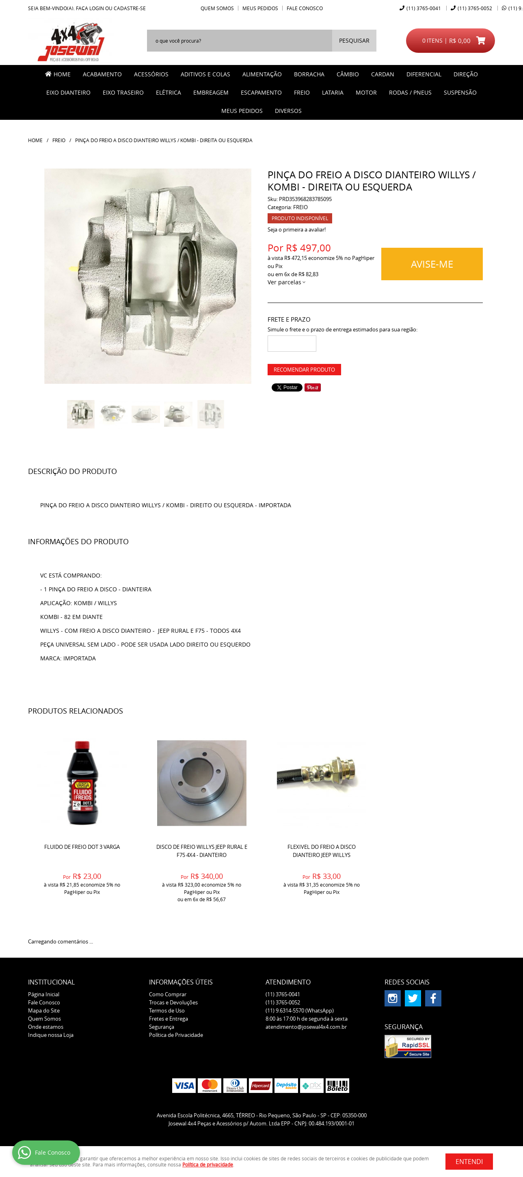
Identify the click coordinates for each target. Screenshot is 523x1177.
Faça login (90, 8)
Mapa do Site (44, 1010)
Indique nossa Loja (50, 1035)
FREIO (302, 92)
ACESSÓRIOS (151, 74)
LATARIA (333, 92)
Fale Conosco (305, 8)
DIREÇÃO (466, 74)
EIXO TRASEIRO (123, 92)
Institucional (51, 982)
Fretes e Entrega (168, 1018)
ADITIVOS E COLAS (205, 74)
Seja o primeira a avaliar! (297, 229)
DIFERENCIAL (423, 74)
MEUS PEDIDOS (242, 111)
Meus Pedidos (260, 8)
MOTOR (366, 92)
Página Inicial (43, 994)
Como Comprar (167, 994)
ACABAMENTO (102, 74)
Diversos (288, 111)
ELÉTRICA (168, 92)
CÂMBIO (348, 74)
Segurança (161, 1026)
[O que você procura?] (354, 41)
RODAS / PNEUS (410, 92)
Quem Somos (217, 8)
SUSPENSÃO (460, 92)
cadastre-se (130, 8)
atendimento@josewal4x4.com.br (306, 1026)
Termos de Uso (167, 1010)
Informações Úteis (181, 982)
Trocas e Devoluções (173, 1002)
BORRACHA (309, 74)
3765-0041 (423, 8)
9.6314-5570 (300, 1010)
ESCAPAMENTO (261, 92)
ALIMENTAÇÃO (262, 74)
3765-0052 (475, 8)
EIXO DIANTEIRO (68, 92)
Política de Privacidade (176, 1035)
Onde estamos (45, 1026)
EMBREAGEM (211, 92)
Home (62, 74)
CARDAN (382, 74)
